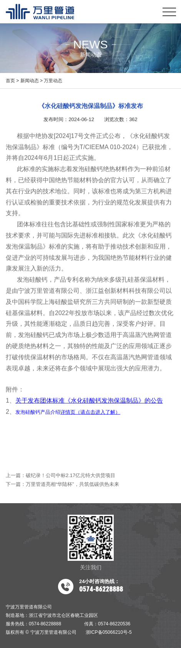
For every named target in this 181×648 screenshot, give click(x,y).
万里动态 (53, 80)
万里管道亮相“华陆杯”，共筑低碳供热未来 (72, 484)
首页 (10, 80)
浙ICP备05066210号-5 (109, 632)
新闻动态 (29, 80)
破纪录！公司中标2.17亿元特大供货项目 (70, 475)
